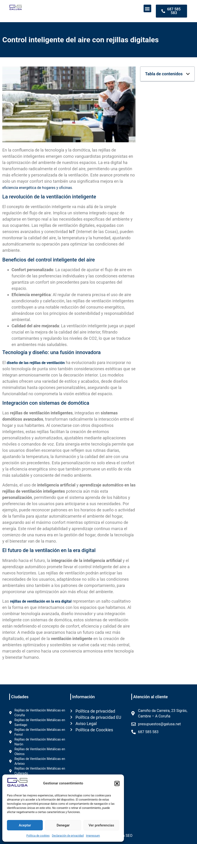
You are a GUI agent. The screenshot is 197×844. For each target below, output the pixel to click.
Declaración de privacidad (67, 835)
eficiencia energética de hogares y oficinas (37, 187)
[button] (117, 783)
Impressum (93, 835)
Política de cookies (38, 835)
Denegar (63, 825)
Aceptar (25, 825)
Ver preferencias (101, 825)
